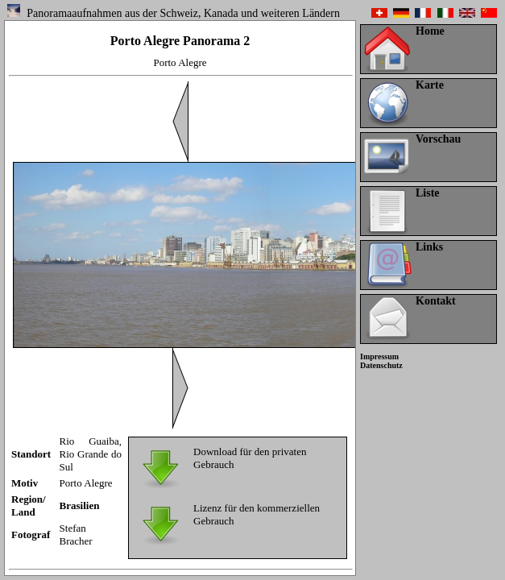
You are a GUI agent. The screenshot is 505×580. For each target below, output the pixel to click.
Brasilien (80, 505)
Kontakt (436, 301)
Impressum (379, 356)
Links (429, 247)
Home (430, 31)
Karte (430, 85)
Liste (428, 193)
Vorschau (438, 139)
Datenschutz (381, 365)
